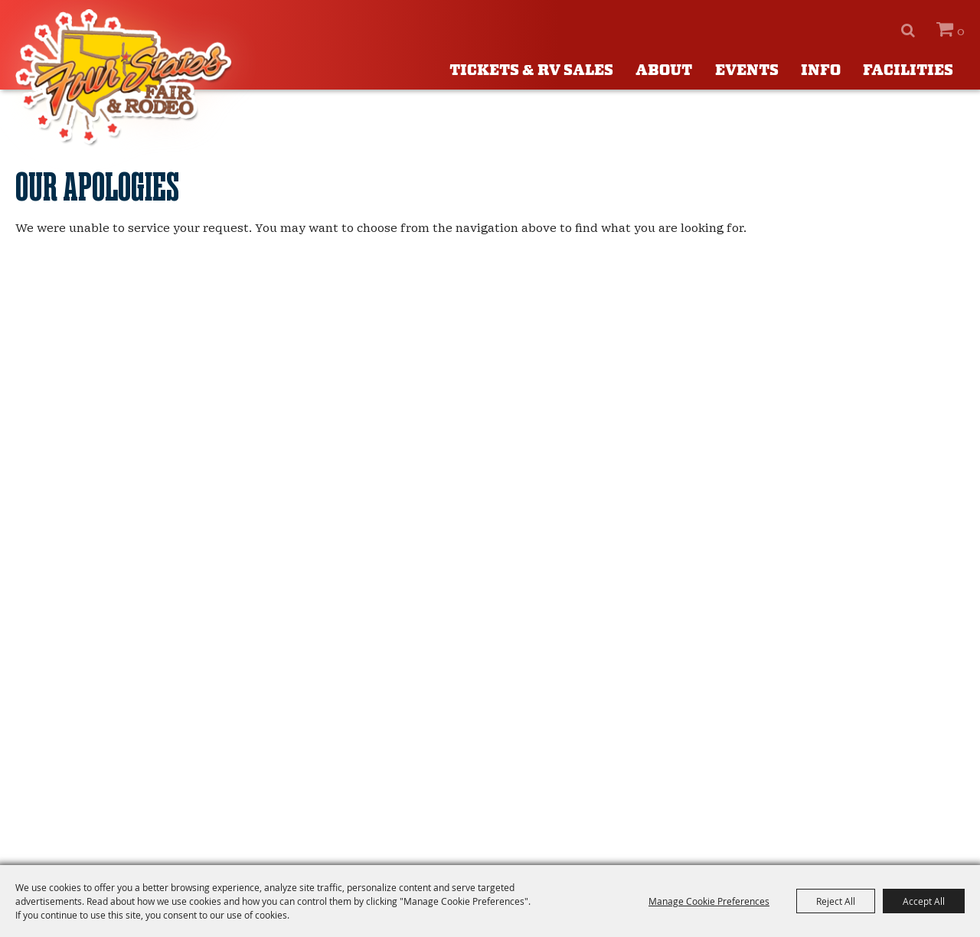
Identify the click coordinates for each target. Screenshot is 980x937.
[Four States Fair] (126, 78)
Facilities (908, 70)
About (663, 70)
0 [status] (961, 31)
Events (747, 70)
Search (907, 30)
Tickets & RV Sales (531, 70)
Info (821, 70)
